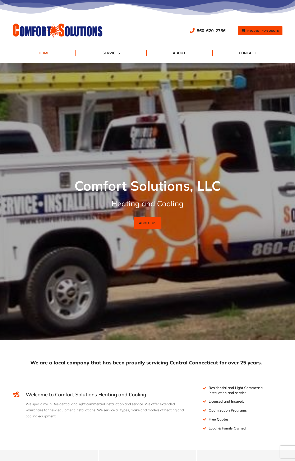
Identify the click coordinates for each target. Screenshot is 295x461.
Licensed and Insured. (226, 401)
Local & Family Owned (227, 428)
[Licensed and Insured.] (205, 401)
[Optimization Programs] (205, 410)
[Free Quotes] (205, 419)
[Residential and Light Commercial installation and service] (205, 388)
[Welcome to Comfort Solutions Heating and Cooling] (16, 394)
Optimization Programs (228, 410)
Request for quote (260, 31)
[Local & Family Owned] (205, 428)
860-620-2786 (211, 30)
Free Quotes (219, 419)
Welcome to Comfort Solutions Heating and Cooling (86, 394)
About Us (147, 223)
